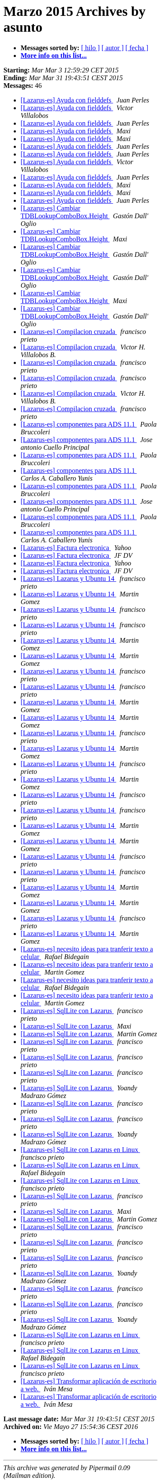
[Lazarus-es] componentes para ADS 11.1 (79, 424)
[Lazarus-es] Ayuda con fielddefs (67, 100)
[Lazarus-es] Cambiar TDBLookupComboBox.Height (65, 212)
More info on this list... (54, 55)
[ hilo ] (90, 47)
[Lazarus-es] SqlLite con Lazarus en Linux (80, 1149)
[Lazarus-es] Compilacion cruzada (69, 331)
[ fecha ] (136, 47)
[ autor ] (112, 47)
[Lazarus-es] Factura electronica (66, 547)
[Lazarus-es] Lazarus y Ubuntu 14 (68, 578)
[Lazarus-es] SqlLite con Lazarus (67, 1010)
